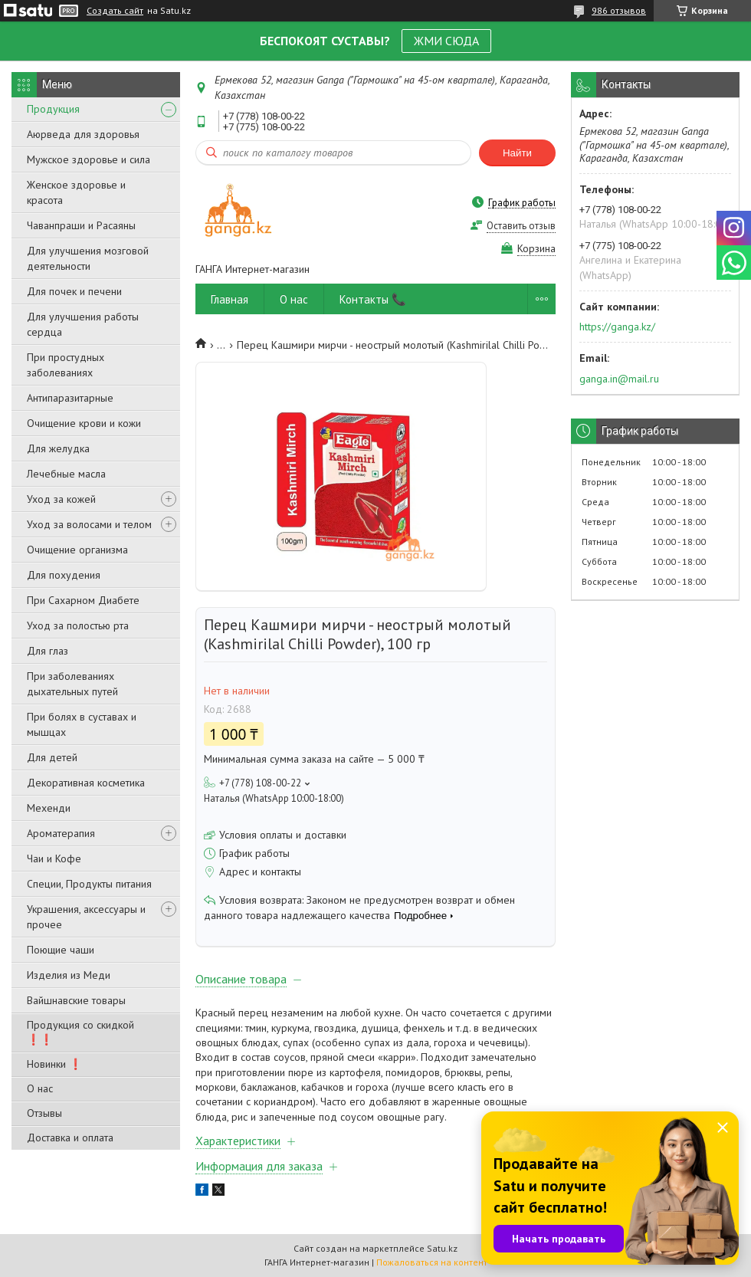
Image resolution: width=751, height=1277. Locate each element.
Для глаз (47, 651)
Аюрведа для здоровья (83, 134)
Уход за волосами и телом (89, 524)
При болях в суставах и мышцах (81, 724)
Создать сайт (115, 10)
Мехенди (49, 808)
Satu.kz (442, 1248)
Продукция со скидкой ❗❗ (80, 1032)
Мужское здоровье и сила (88, 159)
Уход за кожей (61, 499)
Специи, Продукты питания (89, 884)
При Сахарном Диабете (83, 600)
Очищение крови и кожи (84, 423)
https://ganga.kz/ (617, 326)
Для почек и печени (74, 291)
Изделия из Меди (68, 975)
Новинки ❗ (54, 1064)
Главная (229, 299)
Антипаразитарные (70, 398)
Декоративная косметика (86, 783)
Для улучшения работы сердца (83, 324)
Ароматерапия (61, 833)
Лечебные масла (66, 474)
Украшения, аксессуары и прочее (86, 916)
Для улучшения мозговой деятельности (88, 258)
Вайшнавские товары (76, 1000)
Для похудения (63, 575)
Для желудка (58, 448)
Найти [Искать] (517, 153)
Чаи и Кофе (54, 858)
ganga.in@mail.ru (619, 379)
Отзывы (44, 1113)
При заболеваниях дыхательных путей (72, 683)
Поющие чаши (60, 950)
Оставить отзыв (521, 225)
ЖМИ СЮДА (446, 40)
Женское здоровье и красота (76, 192)
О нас (40, 1088)
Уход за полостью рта (78, 625)
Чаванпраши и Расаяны (81, 225)
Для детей (52, 757)
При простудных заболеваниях (65, 364)
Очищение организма (77, 549)
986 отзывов (619, 10)
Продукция (53, 109)
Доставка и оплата (70, 1137)
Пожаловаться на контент (431, 1262)
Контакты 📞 (372, 299)
